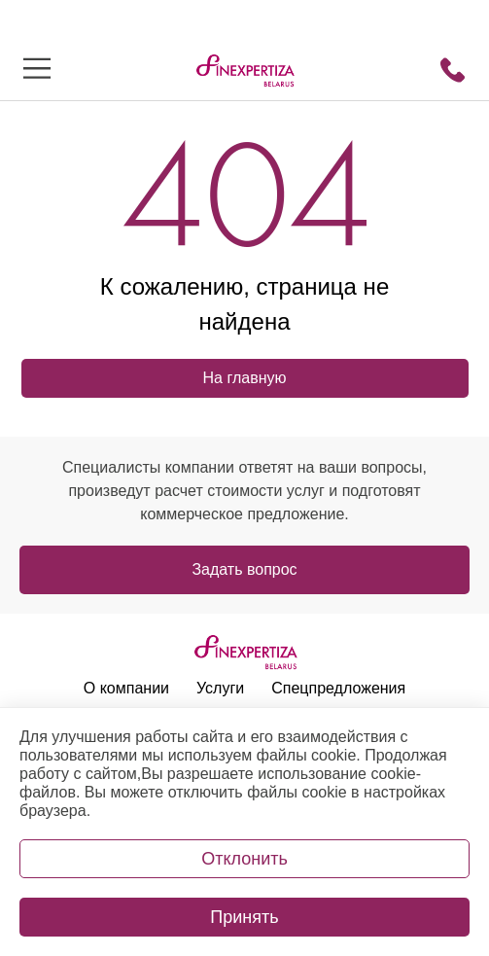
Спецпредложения (338, 688)
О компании (126, 688)
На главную (245, 378)
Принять (244, 917)
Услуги (220, 688)
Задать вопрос (244, 569)
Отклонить (244, 858)
